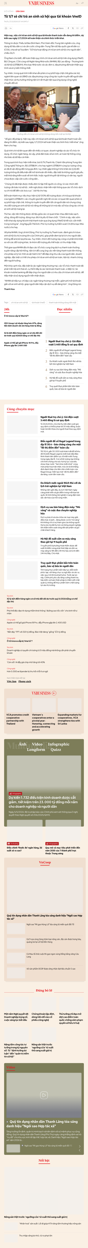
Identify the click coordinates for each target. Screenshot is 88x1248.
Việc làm (11, 681)
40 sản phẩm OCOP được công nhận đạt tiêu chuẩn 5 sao (51, 968)
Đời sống (9, 11)
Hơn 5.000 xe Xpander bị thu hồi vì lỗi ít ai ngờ (27, 671)
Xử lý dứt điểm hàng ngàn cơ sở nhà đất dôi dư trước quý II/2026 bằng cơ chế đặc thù (23, 334)
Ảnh (22, 744)
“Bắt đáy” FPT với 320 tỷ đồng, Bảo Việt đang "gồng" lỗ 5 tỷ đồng (36, 632)
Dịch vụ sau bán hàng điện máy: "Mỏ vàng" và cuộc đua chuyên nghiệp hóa (66, 371)
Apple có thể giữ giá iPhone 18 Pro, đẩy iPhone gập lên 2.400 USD (21, 344)
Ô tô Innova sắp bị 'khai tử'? (16, 316)
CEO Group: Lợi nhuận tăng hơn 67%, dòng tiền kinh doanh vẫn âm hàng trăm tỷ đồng (23, 324)
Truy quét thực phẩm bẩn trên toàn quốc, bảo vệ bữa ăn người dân (65, 387)
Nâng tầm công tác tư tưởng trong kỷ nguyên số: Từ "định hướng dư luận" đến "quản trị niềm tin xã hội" (16, 1050)
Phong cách (24, 681)
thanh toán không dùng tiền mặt (62, 302)
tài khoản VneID (38, 302)
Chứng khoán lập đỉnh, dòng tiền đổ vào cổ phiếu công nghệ (43, 1017)
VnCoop (45, 862)
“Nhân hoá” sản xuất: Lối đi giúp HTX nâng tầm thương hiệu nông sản (50, 1223)
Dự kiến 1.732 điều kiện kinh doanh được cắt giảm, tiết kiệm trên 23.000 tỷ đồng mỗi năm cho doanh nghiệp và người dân (43, 801)
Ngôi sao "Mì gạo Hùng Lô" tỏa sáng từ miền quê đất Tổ (50, 924)
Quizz (56, 750)
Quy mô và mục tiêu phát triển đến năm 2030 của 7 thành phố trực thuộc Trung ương (62, 850)
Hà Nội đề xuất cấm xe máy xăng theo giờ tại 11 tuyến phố (66, 379)
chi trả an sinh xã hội (19, 302)
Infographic (58, 744)
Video (37, 744)
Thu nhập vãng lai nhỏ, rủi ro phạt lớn (35, 1235)
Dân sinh (20, 11)
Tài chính (10, 596)
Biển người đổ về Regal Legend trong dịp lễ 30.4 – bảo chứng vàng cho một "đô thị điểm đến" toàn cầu (65, 353)
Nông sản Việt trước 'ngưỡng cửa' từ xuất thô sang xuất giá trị (42, 1047)
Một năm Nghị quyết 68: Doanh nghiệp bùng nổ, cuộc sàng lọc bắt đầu (16, 1017)
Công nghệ (11, 620)
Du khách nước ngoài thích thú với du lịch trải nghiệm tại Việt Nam (65, 362)
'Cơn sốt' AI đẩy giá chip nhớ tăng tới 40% (26, 662)
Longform (36, 750)
